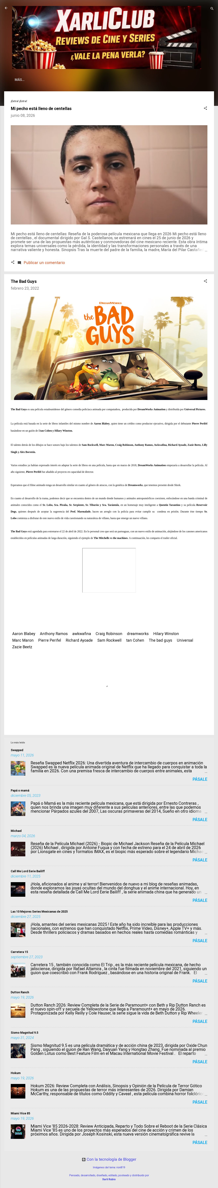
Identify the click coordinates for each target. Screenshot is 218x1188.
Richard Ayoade (79, 640)
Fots (185, 80)
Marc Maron (23, 640)
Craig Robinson (109, 634)
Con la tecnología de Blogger (109, 1159)
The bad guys (160, 640)
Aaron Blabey (23, 634)
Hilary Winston (166, 634)
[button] (205, 108)
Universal (185, 640)
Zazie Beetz (22, 647)
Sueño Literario (125, 80)
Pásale (200, 779)
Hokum (16, 1073)
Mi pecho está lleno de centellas (41, 108)
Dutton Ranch (20, 992)
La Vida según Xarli (88, 80)
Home (19, 80)
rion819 (120, 1167)
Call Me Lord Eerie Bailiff (28, 871)
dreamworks (138, 634)
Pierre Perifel (49, 640)
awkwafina (81, 634)
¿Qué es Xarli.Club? (47, 80)
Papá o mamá (20, 790)
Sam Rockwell (109, 640)
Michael (16, 831)
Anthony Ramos (54, 634)
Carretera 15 (19, 952)
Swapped (17, 750)
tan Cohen (135, 640)
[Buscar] (212, 9)
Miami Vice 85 (20, 1113)
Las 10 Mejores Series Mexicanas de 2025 (39, 911)
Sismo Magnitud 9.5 (24, 1032)
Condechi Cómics (160, 80)
